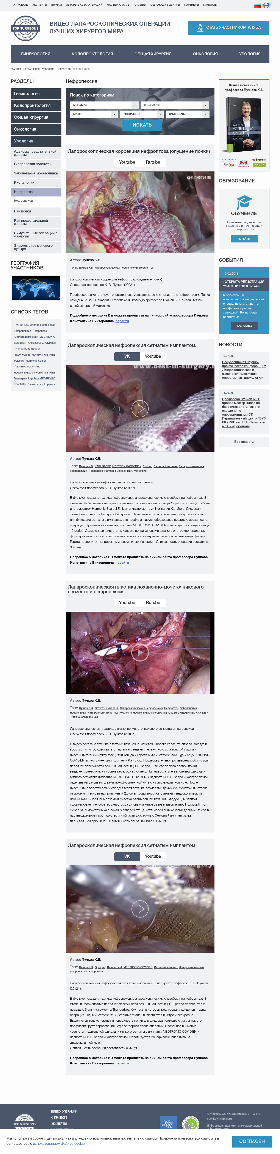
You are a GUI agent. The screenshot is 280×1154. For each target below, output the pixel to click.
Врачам (56, 5)
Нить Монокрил (137, 471)
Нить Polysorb (96, 713)
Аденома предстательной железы (35, 153)
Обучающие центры (165, 5)
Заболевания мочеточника (36, 173)
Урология (250, 54)
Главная (16, 69)
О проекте (20, 5)
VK (127, 357)
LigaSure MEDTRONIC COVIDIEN (188, 713)
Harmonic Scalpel (36, 361)
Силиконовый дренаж (41, 384)
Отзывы (140, 5)
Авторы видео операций (84, 5)
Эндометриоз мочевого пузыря (33, 247)
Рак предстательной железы (31, 222)
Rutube (153, 163)
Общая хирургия (153, 54)
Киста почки (24, 182)
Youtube (127, 163)
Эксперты (39, 5)
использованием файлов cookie (59, 1144)
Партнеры (191, 5)
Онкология (205, 54)
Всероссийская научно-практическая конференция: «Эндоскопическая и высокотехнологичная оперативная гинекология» (244, 370)
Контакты (210, 5)
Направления (31, 69)
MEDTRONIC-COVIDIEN (126, 466)
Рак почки (22, 211)
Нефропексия (24, 200)
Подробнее (244, 326)
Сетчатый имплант (26, 337)
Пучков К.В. (21, 325)
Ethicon (36, 349)
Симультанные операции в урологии (35, 235)
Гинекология (35, 54)
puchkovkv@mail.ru (219, 1119)
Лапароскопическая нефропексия (116, 268)
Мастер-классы (118, 5)
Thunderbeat (22, 349)
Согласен (252, 1142)
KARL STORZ (36, 343)
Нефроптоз (63, 69)
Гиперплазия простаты (32, 164)
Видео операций (64, 1112)
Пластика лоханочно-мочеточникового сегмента (136, 713)
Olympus (50, 343)
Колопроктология (92, 54)
